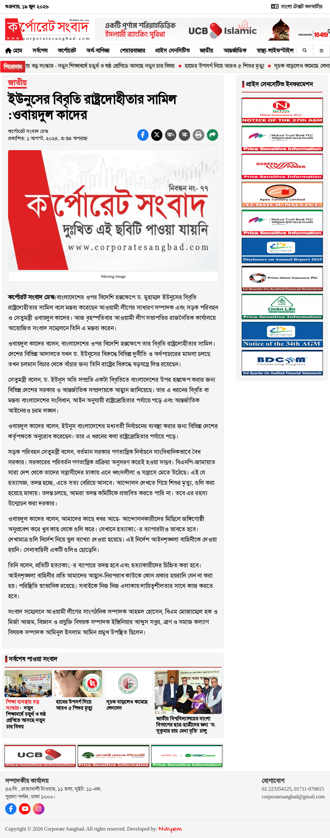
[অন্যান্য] (321, 50)
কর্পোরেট (67, 50)
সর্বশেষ (40, 50)
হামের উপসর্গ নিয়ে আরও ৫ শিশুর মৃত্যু (229, 66)
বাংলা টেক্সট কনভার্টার (295, 6)
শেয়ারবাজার (132, 50)
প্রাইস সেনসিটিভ (172, 50)
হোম (17, 50)
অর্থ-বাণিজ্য (98, 50)
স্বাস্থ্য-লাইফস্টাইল (275, 50)
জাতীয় (206, 50)
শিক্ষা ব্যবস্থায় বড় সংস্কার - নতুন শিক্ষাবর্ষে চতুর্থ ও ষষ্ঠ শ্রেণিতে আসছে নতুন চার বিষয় (94, 66)
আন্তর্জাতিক (235, 50)
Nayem (170, 829)
